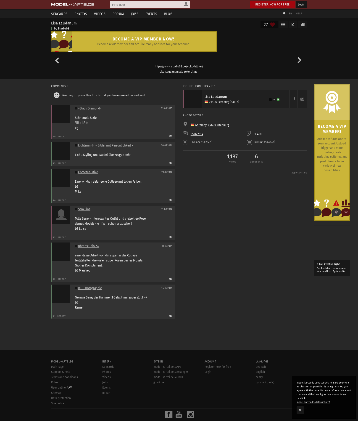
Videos (100, 14)
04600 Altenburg (218, 125)
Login (301, 4)
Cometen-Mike (88, 172)
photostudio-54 (88, 246)
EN (290, 13)
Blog (168, 14)
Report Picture (299, 172)
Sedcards (59, 14)
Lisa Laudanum (64, 23)
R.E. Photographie (90, 288)
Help (299, 13)
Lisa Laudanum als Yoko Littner (179, 71)
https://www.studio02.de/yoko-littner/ (179, 66)
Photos (80, 14)
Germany (201, 125)
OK (300, 410)
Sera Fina (84, 209)
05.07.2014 (197, 134)
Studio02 (63, 28)
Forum (118, 14)
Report (62, 136)
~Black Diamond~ (90, 108)
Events (151, 14)
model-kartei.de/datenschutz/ (313, 402)
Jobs (135, 14)
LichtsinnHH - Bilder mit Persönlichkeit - (105, 145)
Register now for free (272, 4)
